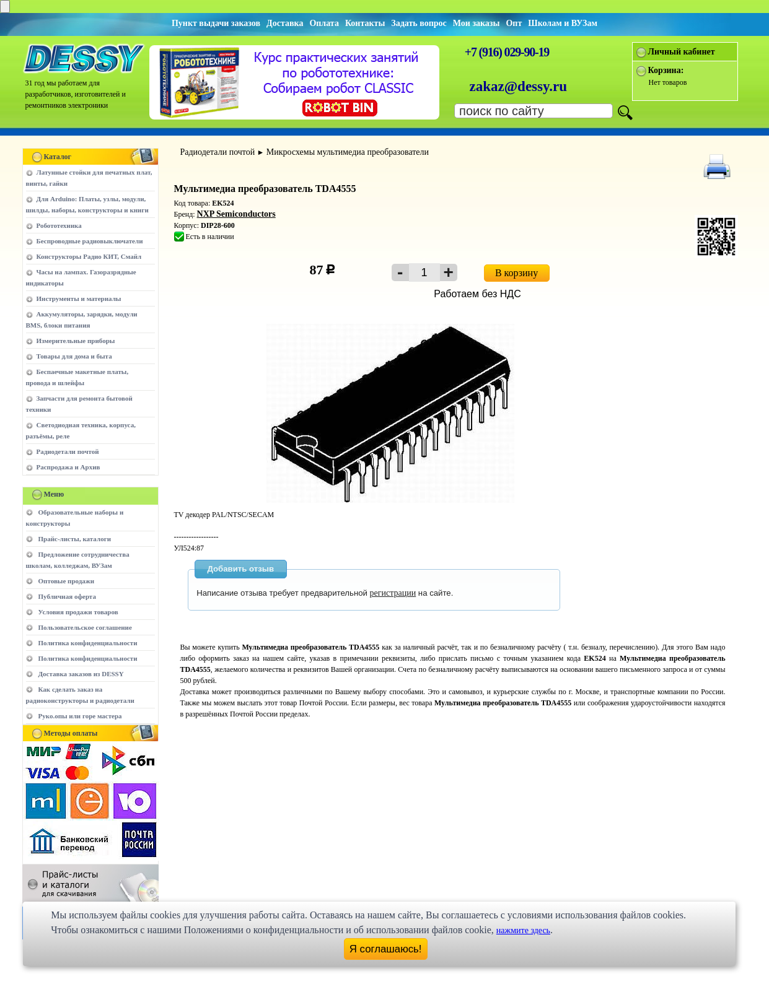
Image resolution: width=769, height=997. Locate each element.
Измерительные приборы (76, 340)
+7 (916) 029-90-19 (507, 52)
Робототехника (59, 225)
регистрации (393, 593)
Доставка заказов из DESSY (81, 673)
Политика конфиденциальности (88, 643)
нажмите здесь (523, 930)
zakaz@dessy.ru (519, 86)
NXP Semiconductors (236, 214)
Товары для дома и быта (74, 356)
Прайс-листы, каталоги (74, 538)
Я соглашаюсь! (385, 949)
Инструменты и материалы (79, 298)
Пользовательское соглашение (85, 627)
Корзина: (666, 70)
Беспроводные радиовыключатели (90, 241)
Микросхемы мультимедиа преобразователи (347, 152)
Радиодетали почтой (68, 451)
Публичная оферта (67, 596)
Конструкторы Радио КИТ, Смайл (89, 256)
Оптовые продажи (66, 581)
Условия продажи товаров (78, 612)
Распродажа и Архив (68, 467)
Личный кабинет (681, 51)
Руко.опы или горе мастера (80, 716)
